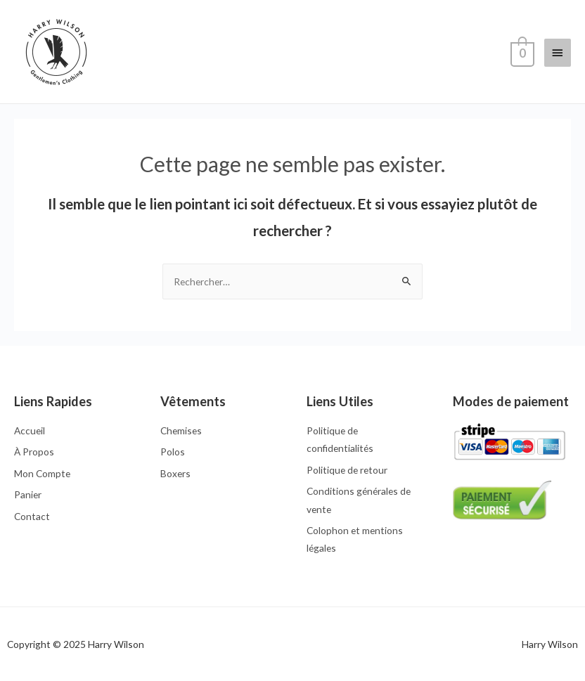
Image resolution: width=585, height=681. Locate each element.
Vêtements (193, 401)
